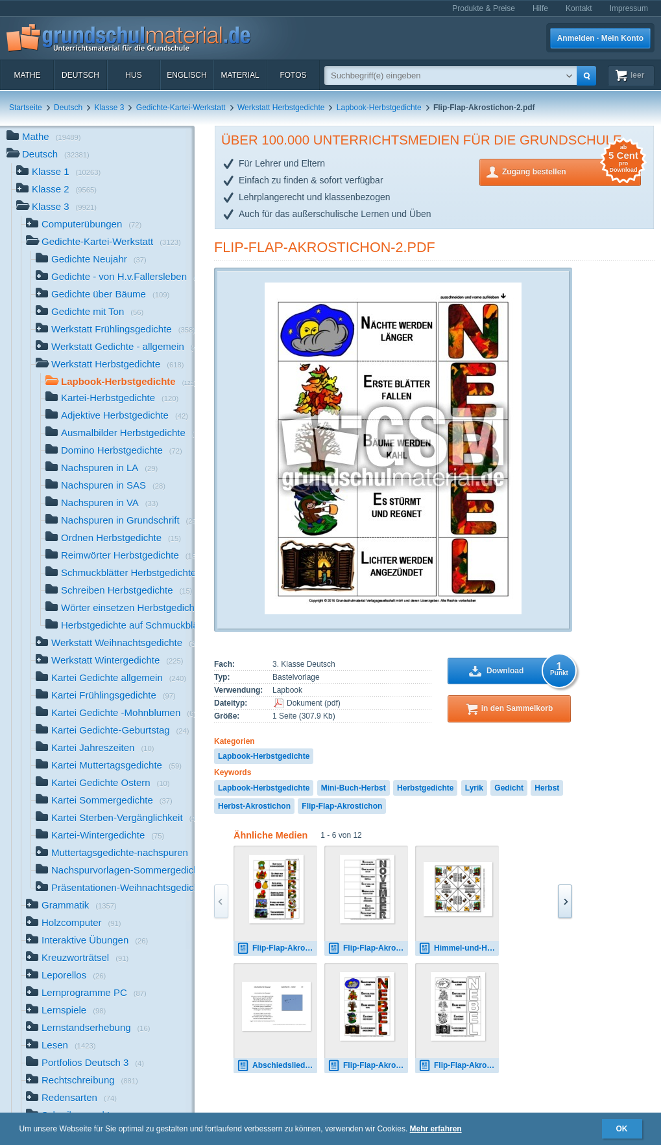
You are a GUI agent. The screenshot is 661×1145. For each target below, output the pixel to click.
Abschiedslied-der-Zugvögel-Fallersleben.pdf (277, 1065)
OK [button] (622, 1128)
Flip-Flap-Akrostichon (342, 806)
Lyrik (474, 787)
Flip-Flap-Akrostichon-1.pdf (277, 948)
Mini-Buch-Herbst (353, 787)
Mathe (27, 75)
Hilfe (540, 8)
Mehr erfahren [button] (436, 1128)
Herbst (547, 787)
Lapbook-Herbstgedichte (379, 107)
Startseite (25, 107)
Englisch (186, 75)
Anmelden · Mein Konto (600, 38)
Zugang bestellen (571, 171)
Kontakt (579, 8)
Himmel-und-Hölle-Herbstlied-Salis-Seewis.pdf (458, 948)
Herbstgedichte (425, 787)
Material (240, 75)
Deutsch (80, 75)
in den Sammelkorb (517, 708)
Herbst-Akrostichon (254, 806)
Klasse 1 (58, 173)
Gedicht (508, 787)
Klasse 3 (109, 107)
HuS (133, 75)
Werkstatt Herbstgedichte (281, 107)
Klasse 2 (56, 190)
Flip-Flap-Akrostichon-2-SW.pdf (458, 1065)
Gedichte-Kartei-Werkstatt (181, 107)
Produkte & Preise (483, 8)
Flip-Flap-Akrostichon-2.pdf (324, 247)
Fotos (293, 75)
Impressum (629, 8)
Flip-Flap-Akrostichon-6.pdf (368, 948)
